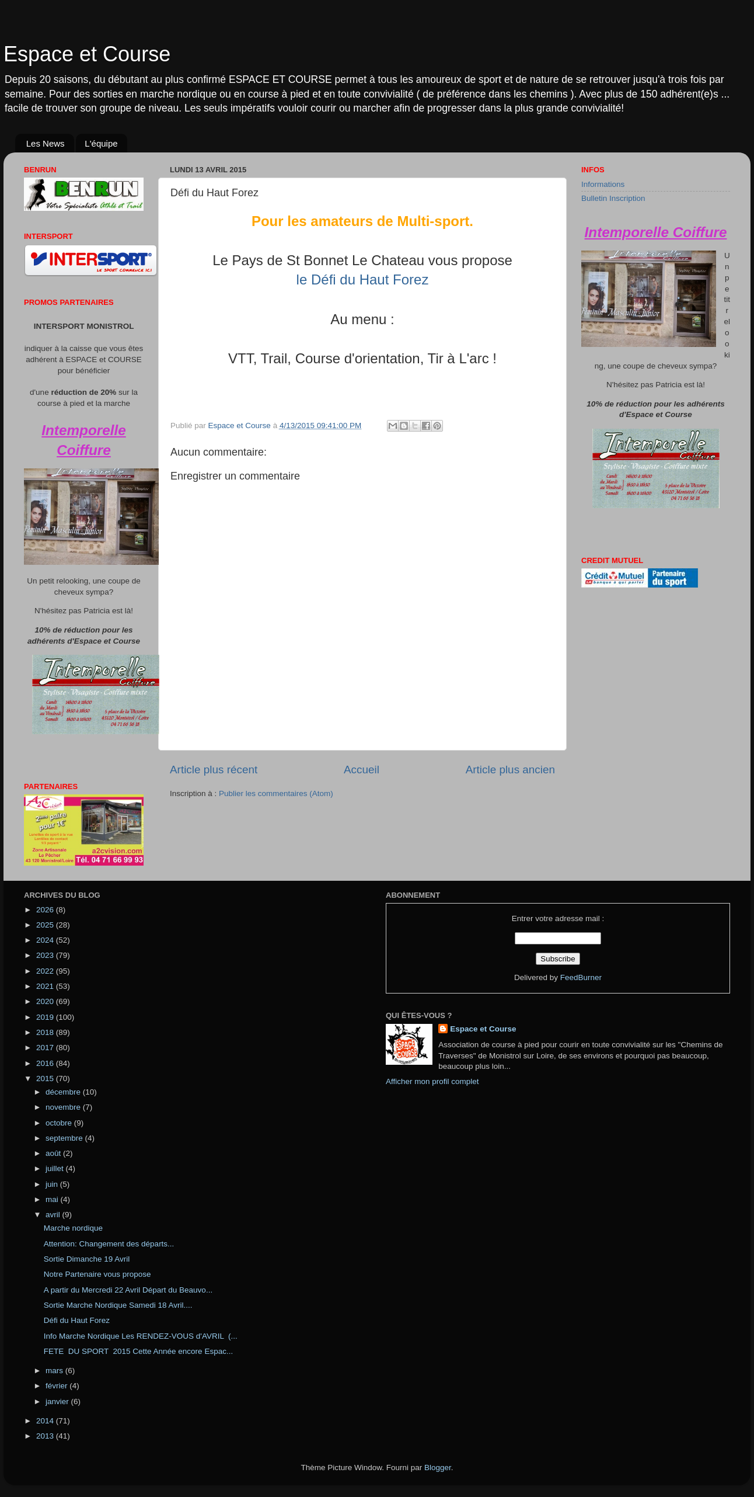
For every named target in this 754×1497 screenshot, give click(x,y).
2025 (46, 925)
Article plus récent (213, 769)
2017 (46, 1047)
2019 (46, 1017)
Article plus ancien (510, 769)
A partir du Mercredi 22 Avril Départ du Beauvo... (128, 1290)
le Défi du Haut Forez (362, 279)
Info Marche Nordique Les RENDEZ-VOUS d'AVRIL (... (141, 1336)
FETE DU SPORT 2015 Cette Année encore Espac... (138, 1351)
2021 (46, 986)
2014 (46, 1420)
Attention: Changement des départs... (109, 1243)
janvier (58, 1401)
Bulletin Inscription (613, 198)
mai (53, 1199)
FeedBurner (581, 977)
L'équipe (101, 143)
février (57, 1385)
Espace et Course (87, 54)
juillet (56, 1168)
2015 (46, 1078)
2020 (46, 1001)
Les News (45, 143)
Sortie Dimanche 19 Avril (87, 1259)
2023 (46, 955)
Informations (602, 184)
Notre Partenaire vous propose (97, 1274)
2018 (46, 1032)
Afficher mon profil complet (432, 1081)
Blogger (437, 1467)
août (54, 1153)
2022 (46, 971)
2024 (46, 940)
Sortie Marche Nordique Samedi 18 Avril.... (118, 1305)
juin (53, 1184)
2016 (46, 1063)
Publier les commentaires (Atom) (276, 793)
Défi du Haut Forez (77, 1320)
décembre (64, 1092)
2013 (46, 1436)
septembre (65, 1138)
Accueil (361, 769)
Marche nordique (73, 1228)
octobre (60, 1123)
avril (54, 1214)
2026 (46, 909)
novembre (64, 1107)
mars (55, 1370)
